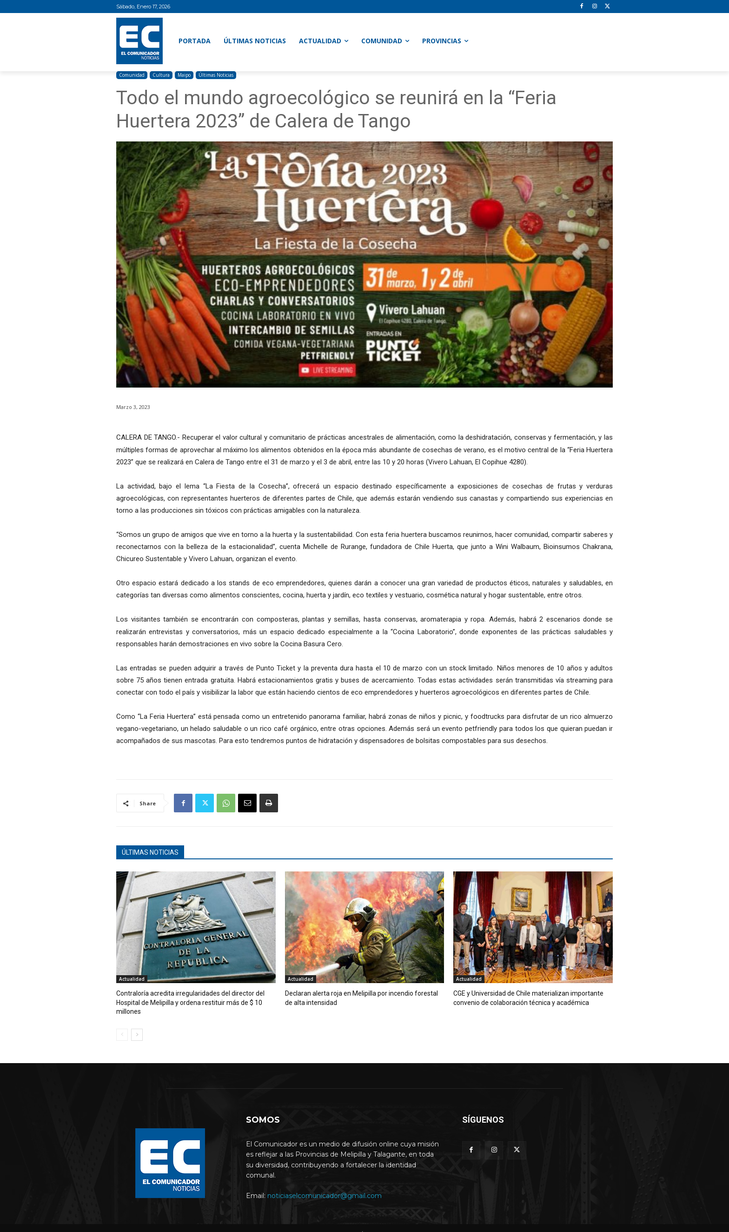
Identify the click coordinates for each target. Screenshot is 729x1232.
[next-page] (137, 1024)
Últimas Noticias (216, 75)
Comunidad (131, 75)
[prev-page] (122, 1024)
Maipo (184, 75)
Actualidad (132, 979)
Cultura (161, 75)
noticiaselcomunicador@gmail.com (324, 1185)
